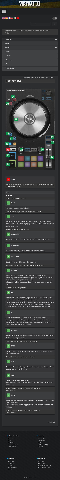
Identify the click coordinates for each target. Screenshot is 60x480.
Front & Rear (9, 68)
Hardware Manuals (11, 31)
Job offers (11, 465)
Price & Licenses (13, 445)
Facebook (42, 461)
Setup (7, 43)
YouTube (41, 463)
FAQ (39, 443)
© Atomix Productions (30, 478)
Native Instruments (25, 31)
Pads (7, 64)
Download (11, 439)
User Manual (42, 440)
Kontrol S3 (38, 31)
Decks (9, 33)
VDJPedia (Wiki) (43, 445)
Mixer (7, 51)
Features (10, 443)
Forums (40, 446)
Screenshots (12, 446)
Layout (47, 31)
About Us (11, 461)
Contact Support (43, 439)
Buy (9, 440)
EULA (10, 469)
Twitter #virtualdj (44, 467)
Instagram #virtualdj (45, 465)
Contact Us (11, 463)
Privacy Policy (12, 467)
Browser (8, 60)
